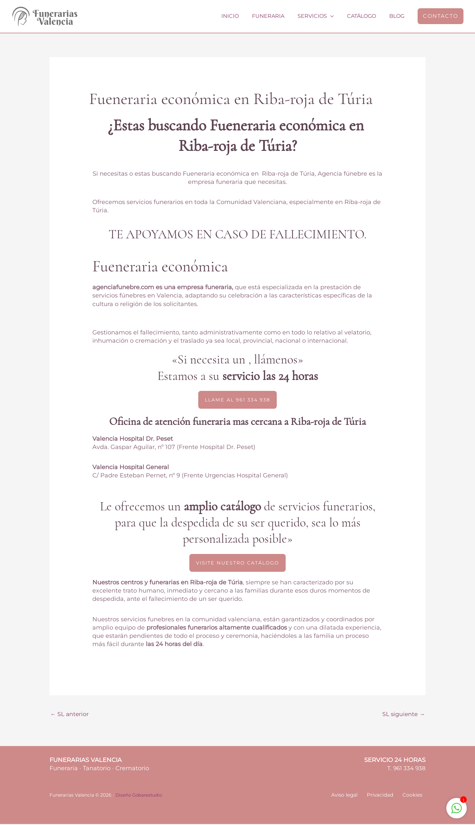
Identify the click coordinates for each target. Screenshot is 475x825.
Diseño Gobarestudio (139, 796)
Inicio (242, 16)
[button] (440, 16)
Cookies (415, 796)
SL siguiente (403, 714)
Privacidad (385, 796)
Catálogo (365, 16)
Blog (398, 16)
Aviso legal (352, 796)
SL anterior (70, 714)
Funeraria (277, 16)
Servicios (318, 16)
